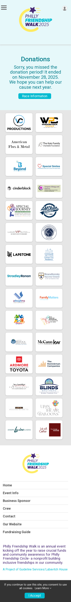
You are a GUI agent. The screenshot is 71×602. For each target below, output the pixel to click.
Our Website (12, 524)
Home (7, 485)
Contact (9, 516)
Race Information (34, 96)
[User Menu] (64, 8)
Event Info (11, 493)
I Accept (34, 595)
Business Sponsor (16, 501)
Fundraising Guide (16, 532)
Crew (7, 508)
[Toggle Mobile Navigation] (4, 8)
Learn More (42, 588)
